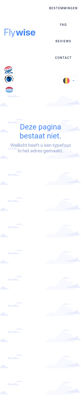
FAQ (63, 24)
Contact (63, 57)
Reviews (63, 41)
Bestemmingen (63, 8)
